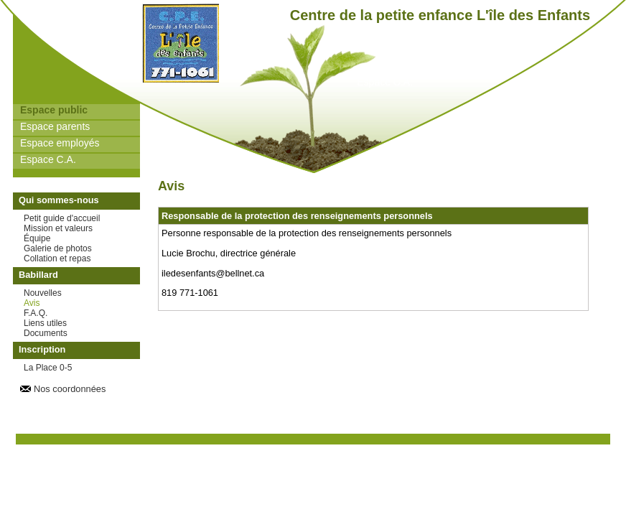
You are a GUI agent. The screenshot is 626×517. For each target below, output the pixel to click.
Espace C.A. (48, 159)
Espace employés (60, 143)
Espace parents (55, 126)
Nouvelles (43, 293)
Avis (31, 303)
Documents (45, 333)
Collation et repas (57, 258)
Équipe (37, 238)
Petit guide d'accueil (62, 218)
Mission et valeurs (58, 228)
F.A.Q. (35, 313)
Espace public (54, 110)
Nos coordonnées (70, 388)
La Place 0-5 (48, 368)
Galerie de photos (58, 248)
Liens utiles (45, 323)
